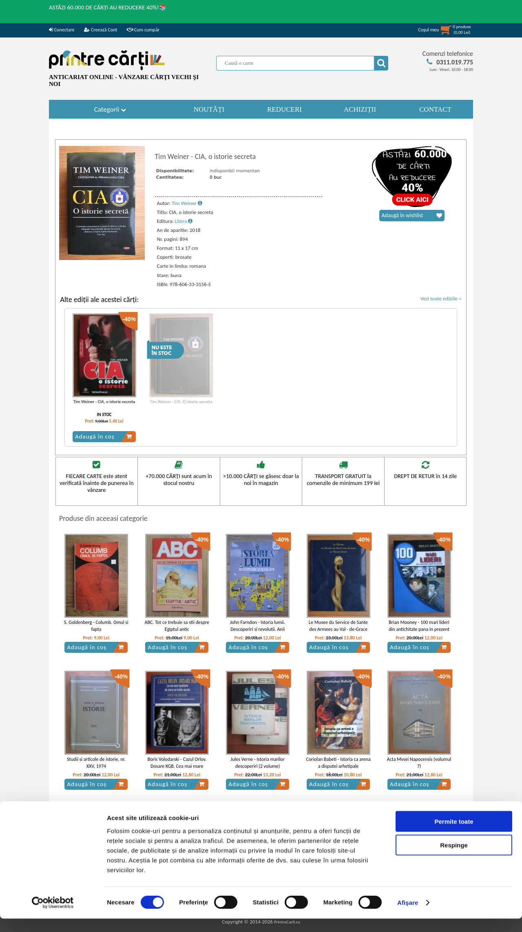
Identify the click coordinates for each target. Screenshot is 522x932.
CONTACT (435, 109)
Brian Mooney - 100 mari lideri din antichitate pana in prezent (419, 625)
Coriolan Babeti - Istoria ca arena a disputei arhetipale (338, 762)
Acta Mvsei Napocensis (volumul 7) (419, 762)
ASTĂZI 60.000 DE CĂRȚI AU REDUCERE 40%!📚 (108, 7)
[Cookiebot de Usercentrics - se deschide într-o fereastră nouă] (52, 916)
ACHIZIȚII (360, 109)
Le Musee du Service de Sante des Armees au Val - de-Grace (338, 625)
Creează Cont (100, 30)
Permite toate (453, 834)
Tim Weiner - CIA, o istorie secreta (104, 401)
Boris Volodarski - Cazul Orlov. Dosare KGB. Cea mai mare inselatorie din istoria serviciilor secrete (177, 769)
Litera (184, 221)
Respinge (454, 858)
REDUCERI (284, 109)
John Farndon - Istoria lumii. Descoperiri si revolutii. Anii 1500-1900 (257, 629)
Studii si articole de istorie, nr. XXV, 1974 (96, 762)
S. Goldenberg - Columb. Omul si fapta (96, 625)
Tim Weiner (187, 203)
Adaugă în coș (103, 436)
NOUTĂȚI (209, 109)
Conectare (61, 30)
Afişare (407, 915)
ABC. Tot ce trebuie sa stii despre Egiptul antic (177, 625)
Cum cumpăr (143, 30)
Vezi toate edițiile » (441, 298)
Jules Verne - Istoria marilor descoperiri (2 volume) (257, 762)
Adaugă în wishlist (412, 216)
